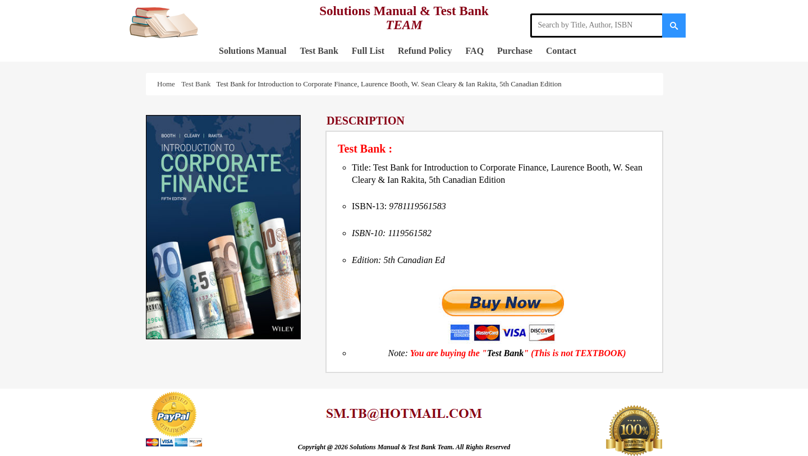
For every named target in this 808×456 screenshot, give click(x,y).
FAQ (475, 51)
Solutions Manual (252, 51)
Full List (368, 51)
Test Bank (319, 51)
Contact (561, 51)
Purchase (514, 51)
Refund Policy (425, 51)
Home (167, 84)
